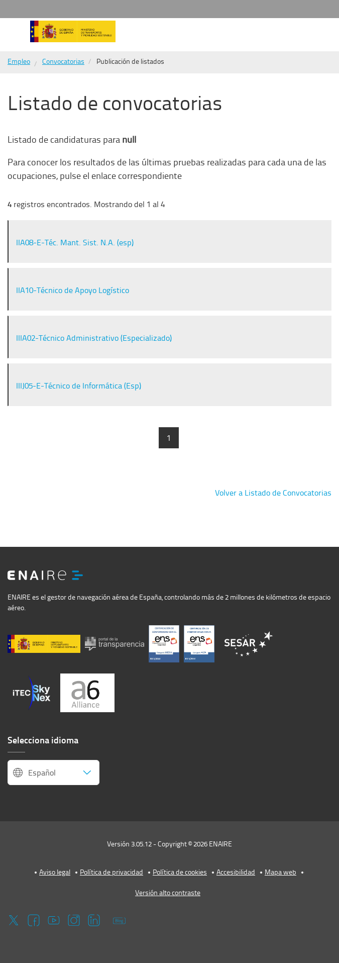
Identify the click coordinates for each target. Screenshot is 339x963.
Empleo (19, 61)
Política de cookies (180, 872)
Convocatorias (63, 61)
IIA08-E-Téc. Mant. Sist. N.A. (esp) (75, 242)
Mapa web (280, 872)
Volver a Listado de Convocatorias (273, 492)
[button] (14, 34)
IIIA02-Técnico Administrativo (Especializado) (94, 337)
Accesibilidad (235, 872)
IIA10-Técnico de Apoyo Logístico (72, 290)
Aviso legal (54, 872)
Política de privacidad (111, 872)
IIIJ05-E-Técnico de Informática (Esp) (78, 385)
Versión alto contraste (167, 892)
